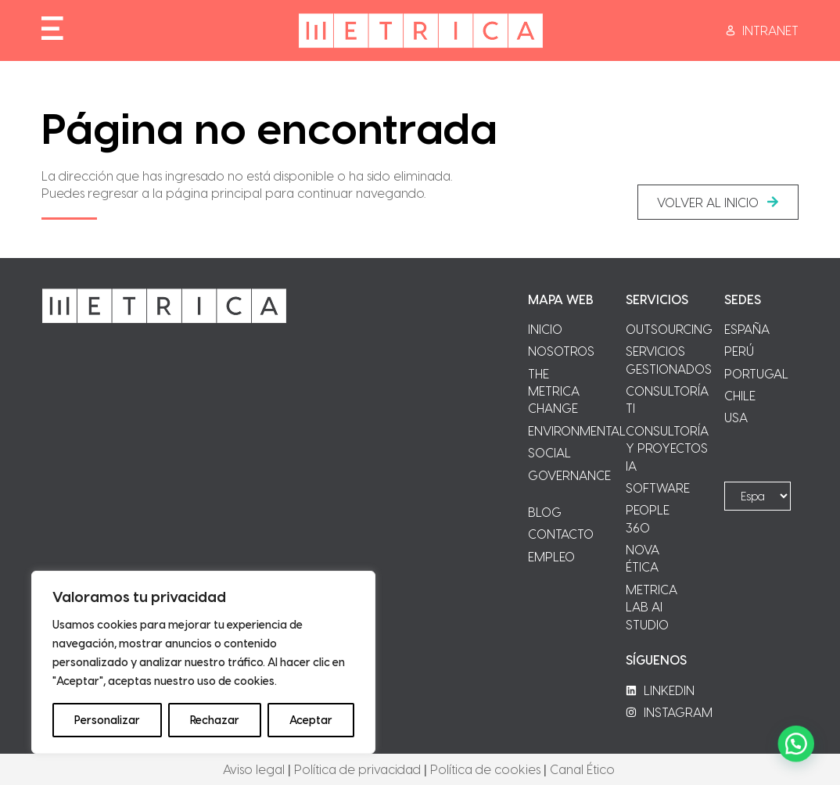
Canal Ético (582, 769)
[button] (718, 202)
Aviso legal (254, 769)
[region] (203, 662)
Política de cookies (485, 769)
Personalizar (107, 719)
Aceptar (310, 719)
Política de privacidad (357, 769)
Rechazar (214, 719)
